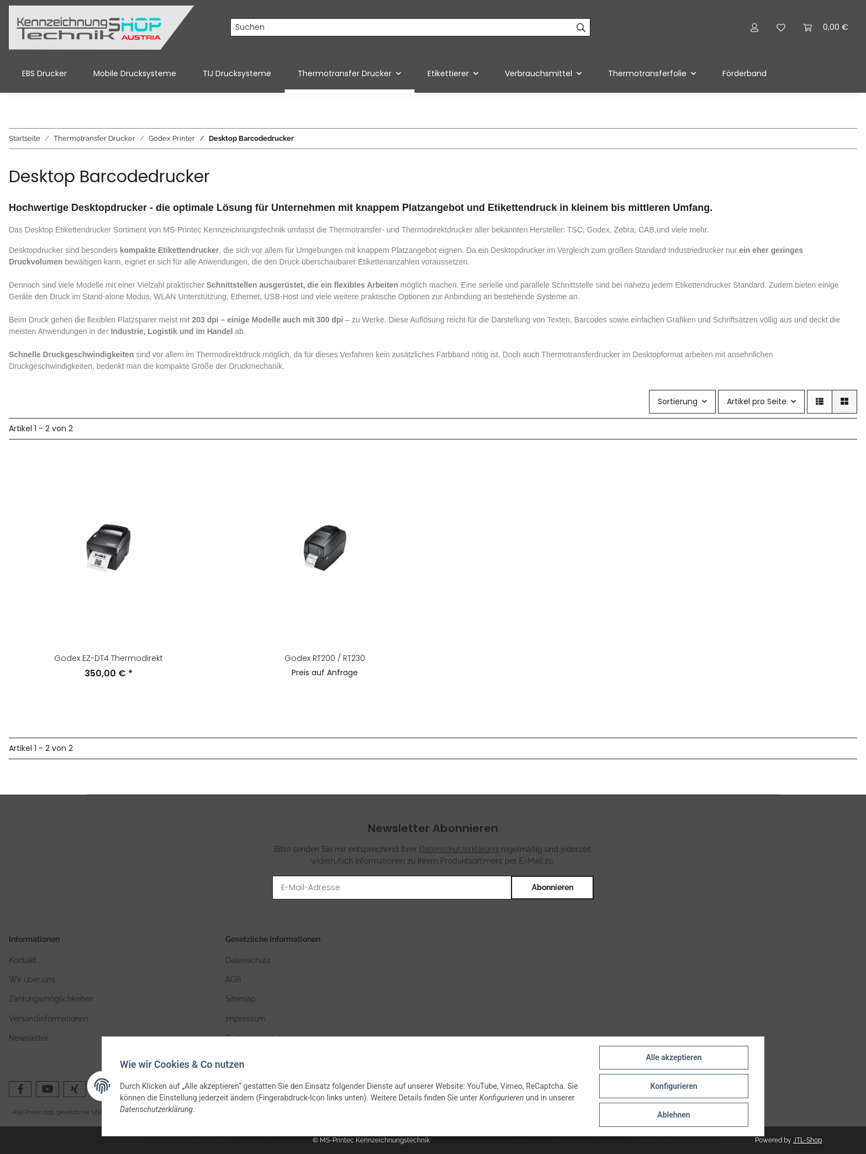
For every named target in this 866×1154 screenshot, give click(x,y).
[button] (754, 27)
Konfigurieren (673, 1086)
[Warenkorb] (825, 27)
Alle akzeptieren (673, 1057)
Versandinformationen (48, 1018)
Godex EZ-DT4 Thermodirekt (108, 658)
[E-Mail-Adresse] (391, 887)
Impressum (245, 1018)
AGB (233, 979)
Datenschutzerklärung (459, 849)
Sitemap (240, 998)
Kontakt (22, 960)
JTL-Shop (807, 1140)
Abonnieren (552, 887)
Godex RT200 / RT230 (324, 658)
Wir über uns (32, 979)
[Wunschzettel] (781, 27)
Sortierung (678, 401)
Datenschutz (248, 960)
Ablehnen (673, 1114)
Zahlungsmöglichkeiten (51, 998)
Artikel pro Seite (756, 401)
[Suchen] (401, 27)
